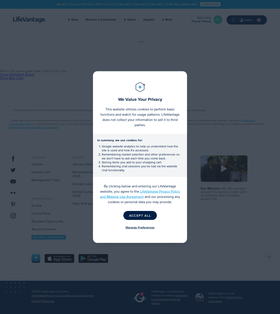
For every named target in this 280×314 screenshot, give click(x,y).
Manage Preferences (140, 227)
